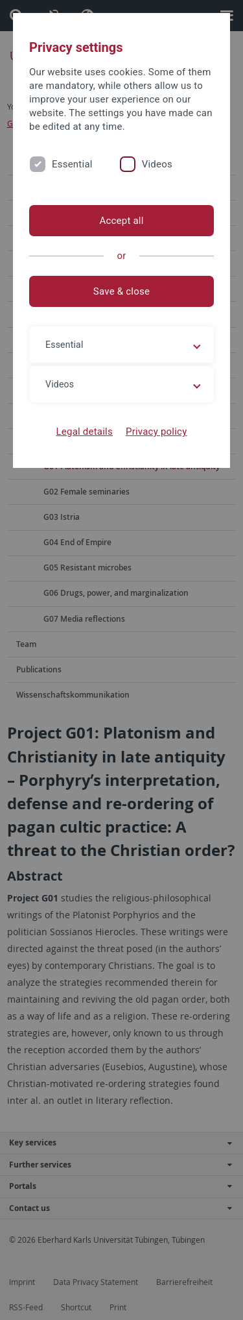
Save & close (121, 291)
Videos (157, 164)
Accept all (121, 220)
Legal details (84, 431)
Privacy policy (156, 431)
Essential (72, 164)
